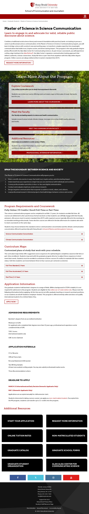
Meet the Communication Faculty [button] (44, 128)
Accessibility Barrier (55, 508)
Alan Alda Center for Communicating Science (65, 465)
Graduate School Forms (66, 450)
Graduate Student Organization (18, 465)
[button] (44, 16)
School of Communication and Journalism (44, 11)
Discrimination (31, 508)
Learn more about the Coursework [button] (44, 102)
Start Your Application (21, 421)
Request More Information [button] (18, 63)
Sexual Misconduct (42, 508)
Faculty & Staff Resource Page (44, 504)
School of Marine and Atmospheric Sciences (58, 229)
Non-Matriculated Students (68, 435)
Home (4, 21)
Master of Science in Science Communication (34, 21)
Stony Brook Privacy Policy (44, 502)
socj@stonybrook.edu (44, 496)
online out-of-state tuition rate (61, 290)
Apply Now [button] (11, 302)
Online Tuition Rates (19, 435)
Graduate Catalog (18, 450)
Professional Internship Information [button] (44, 153)
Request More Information (67, 421)
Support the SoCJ (44, 499)
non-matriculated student (58, 398)
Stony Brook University (47, 511)
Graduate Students (13, 21)
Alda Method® (28, 53)
